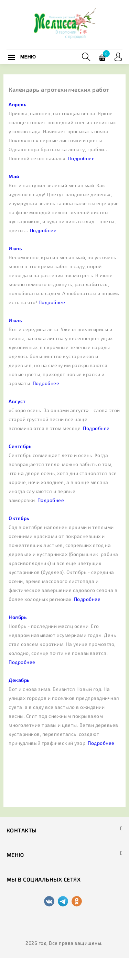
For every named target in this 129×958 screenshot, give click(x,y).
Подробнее (81, 158)
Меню (28, 57)
